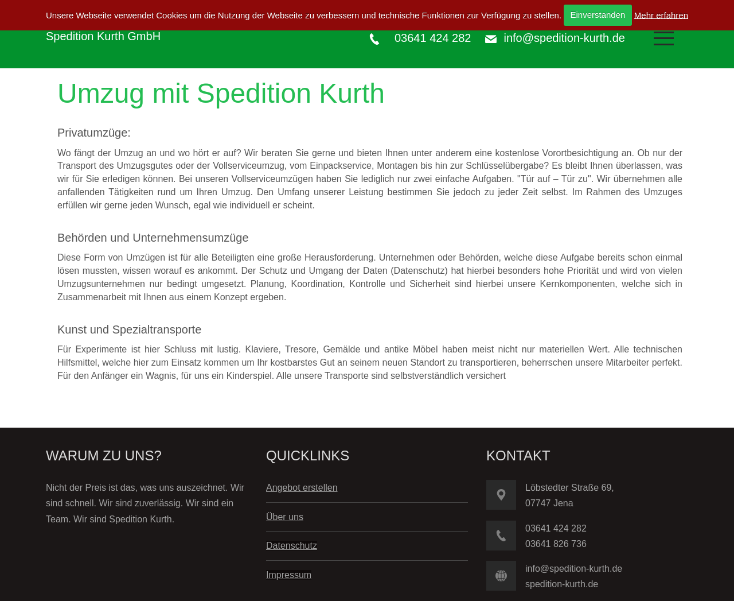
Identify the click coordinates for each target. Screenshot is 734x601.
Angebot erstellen (302, 488)
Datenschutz (291, 545)
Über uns (284, 517)
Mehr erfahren (661, 15)
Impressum (288, 575)
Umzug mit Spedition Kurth (221, 93)
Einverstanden (597, 15)
